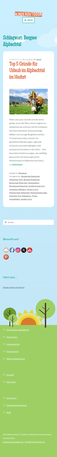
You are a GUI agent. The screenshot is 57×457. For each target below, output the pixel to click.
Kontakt (10, 375)
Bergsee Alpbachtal (31, 179)
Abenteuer (22, 173)
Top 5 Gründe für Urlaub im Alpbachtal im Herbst (27, 71)
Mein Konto (11, 337)
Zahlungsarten (13, 344)
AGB (8, 412)
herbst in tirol (32, 189)
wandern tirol (26, 199)
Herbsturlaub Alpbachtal (19, 193)
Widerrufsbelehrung (15, 358)
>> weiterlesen (15, 164)
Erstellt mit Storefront (35, 442)
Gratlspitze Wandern (17, 189)
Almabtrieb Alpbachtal (30, 176)
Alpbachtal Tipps (16, 179)
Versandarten (12, 351)
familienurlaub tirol (36, 186)
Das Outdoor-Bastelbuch (17, 330)
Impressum (11, 398)
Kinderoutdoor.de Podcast (13, 287)
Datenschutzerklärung (16, 405)
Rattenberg (26, 196)
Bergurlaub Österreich (18, 183)
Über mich (11, 382)
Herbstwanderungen (38, 193)
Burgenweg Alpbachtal (18, 186)
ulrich (38, 59)
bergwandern (33, 183)
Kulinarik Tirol (15, 196)
